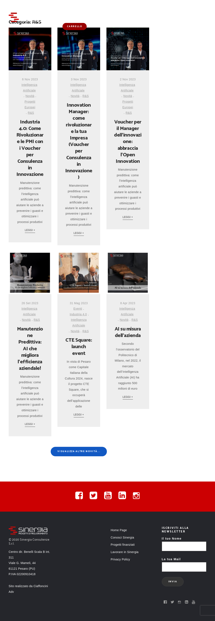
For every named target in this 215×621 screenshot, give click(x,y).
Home (65, 9)
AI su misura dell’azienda (128, 332)
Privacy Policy (120, 559)
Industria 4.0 (78, 314)
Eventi (77, 308)
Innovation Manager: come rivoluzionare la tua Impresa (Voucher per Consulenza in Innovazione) (78, 141)
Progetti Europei (30, 104)
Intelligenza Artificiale (29, 87)
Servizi (81, 9)
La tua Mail (184, 563)
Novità (168, 9)
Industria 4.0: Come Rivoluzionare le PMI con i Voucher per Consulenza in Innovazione (30, 148)
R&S (31, 112)
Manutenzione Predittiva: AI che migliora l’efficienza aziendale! (30, 349)
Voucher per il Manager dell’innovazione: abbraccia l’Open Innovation (127, 142)
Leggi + (30, 230)
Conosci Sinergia (106, 9)
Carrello (74, 26)
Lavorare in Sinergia (125, 552)
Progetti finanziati (141, 9)
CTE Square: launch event (78, 346)
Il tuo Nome (184, 542)
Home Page (119, 530)
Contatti (187, 9)
